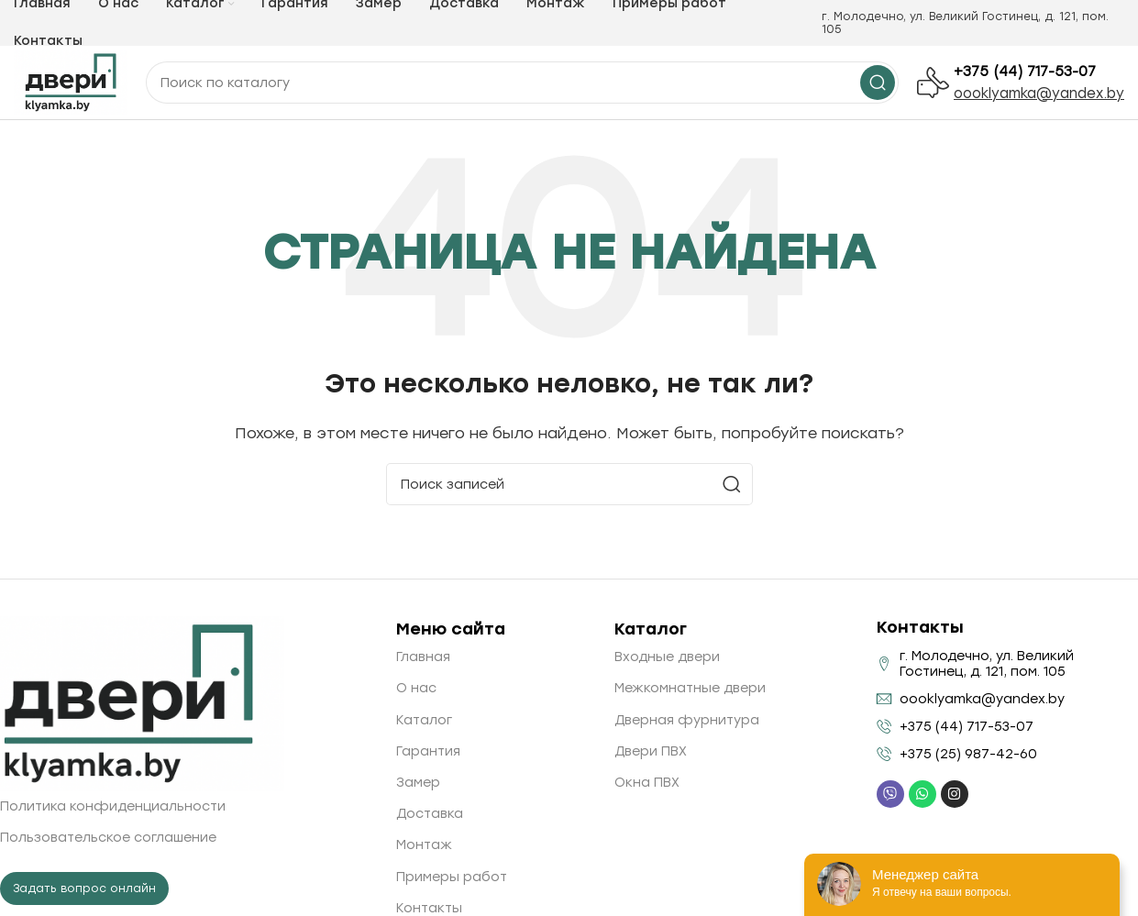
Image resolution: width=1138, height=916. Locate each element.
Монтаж (424, 845)
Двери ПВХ (650, 751)
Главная (423, 657)
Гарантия (428, 751)
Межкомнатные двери (690, 688)
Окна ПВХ (646, 782)
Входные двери (667, 657)
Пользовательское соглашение (108, 837)
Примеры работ (451, 877)
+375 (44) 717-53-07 (1025, 71)
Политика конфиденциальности (113, 806)
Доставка (429, 814)
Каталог (424, 720)
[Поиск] (569, 484)
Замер (418, 782)
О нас (416, 688)
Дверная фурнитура (686, 720)
